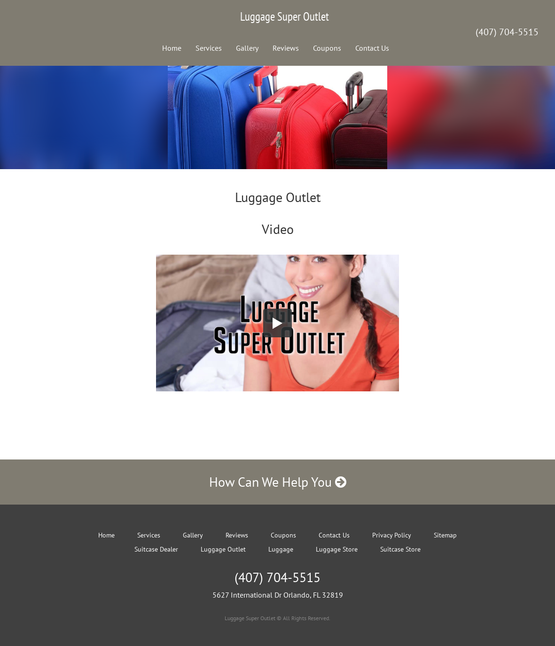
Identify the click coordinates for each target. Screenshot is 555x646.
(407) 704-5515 (507, 32)
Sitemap (445, 535)
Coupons (327, 48)
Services (208, 48)
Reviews (286, 48)
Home (171, 48)
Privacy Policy (391, 535)
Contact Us (372, 48)
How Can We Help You (277, 481)
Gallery (247, 48)
